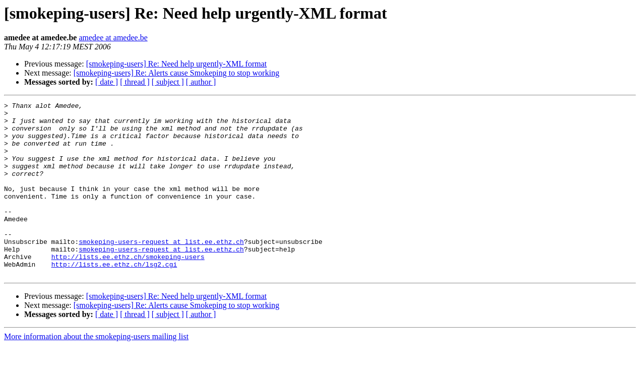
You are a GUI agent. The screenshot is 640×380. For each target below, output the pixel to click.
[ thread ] (135, 82)
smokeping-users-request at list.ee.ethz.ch (161, 270)
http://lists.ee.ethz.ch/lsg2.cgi (114, 297)
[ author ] (201, 82)
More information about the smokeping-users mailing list (96, 371)
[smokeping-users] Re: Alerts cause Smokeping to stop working (176, 73)
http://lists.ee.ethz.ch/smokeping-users (128, 288)
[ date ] (106, 82)
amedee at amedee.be (113, 37)
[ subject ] (168, 82)
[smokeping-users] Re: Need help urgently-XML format (176, 63)
